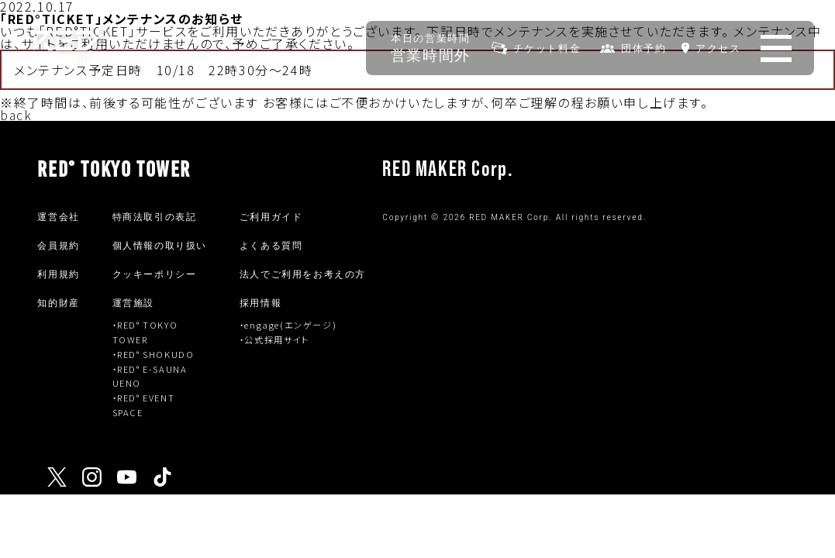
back (16, 114)
